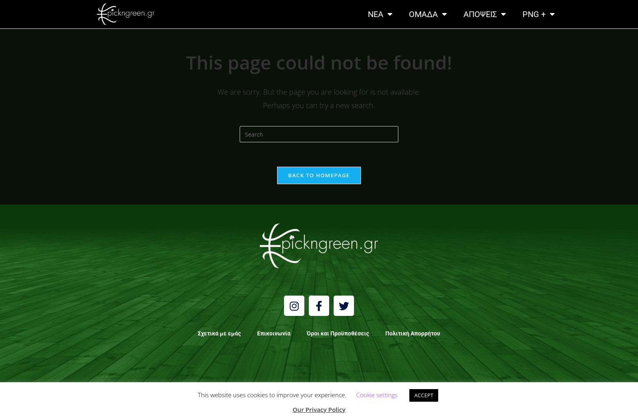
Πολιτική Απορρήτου (412, 333)
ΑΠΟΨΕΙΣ (484, 14)
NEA (380, 14)
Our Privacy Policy (319, 409)
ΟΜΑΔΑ (428, 14)
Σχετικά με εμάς (219, 333)
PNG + (538, 14)
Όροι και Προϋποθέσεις (338, 333)
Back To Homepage (319, 175)
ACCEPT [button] (423, 395)
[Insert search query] (319, 134)
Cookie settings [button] (377, 395)
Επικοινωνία (274, 333)
